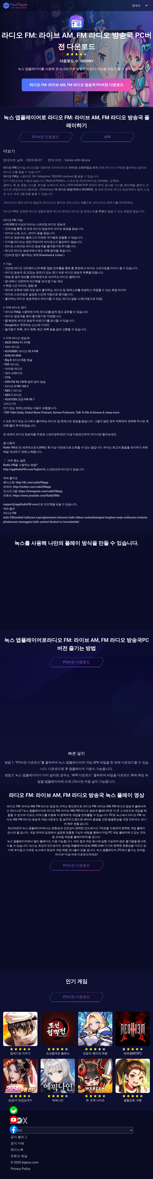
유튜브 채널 (19, 1156)
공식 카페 (17, 1143)
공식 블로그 (19, 1137)
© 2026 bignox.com (24, 1162)
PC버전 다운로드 (45, 137)
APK (107, 137)
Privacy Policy (20, 1169)
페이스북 (17, 1150)
